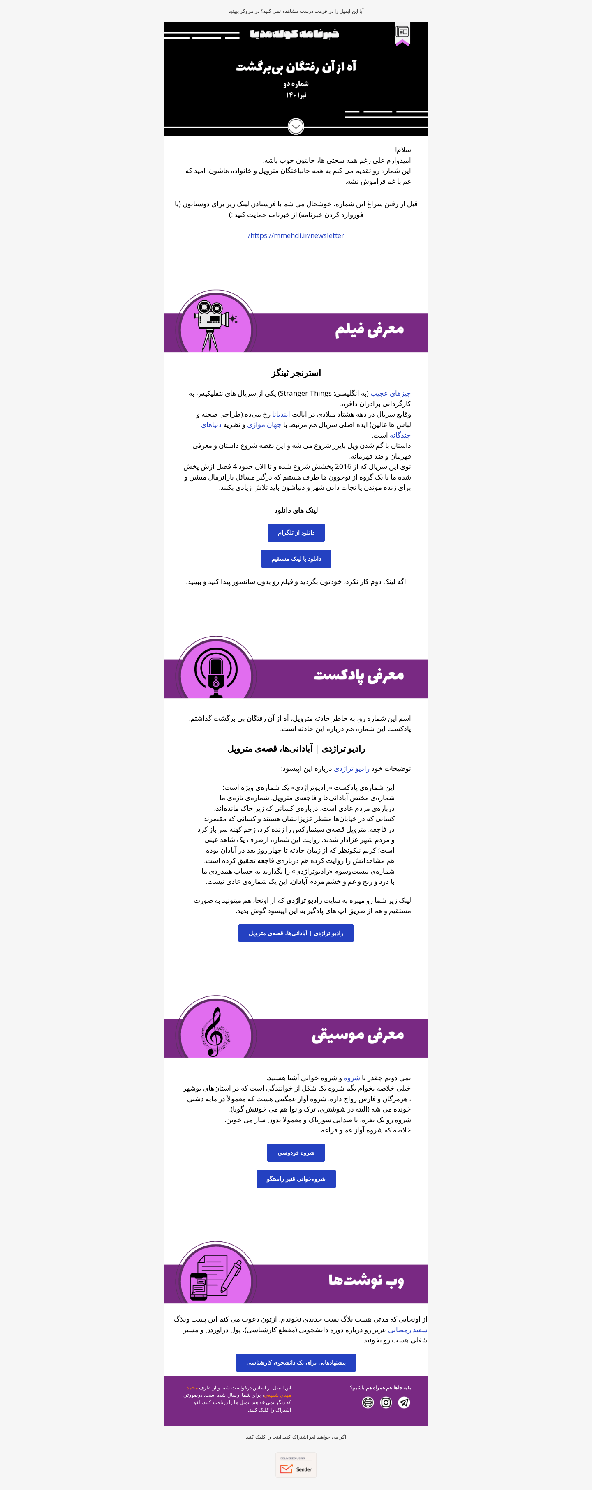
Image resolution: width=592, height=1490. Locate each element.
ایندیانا (281, 414)
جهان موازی (264, 424)
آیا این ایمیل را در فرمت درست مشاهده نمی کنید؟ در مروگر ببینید (296, 11)
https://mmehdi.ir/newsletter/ (296, 235)
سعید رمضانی (408, 1329)
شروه (351, 1077)
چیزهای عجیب (390, 393)
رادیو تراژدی (352, 768)
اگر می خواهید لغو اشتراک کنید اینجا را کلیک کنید (296, 1437)
